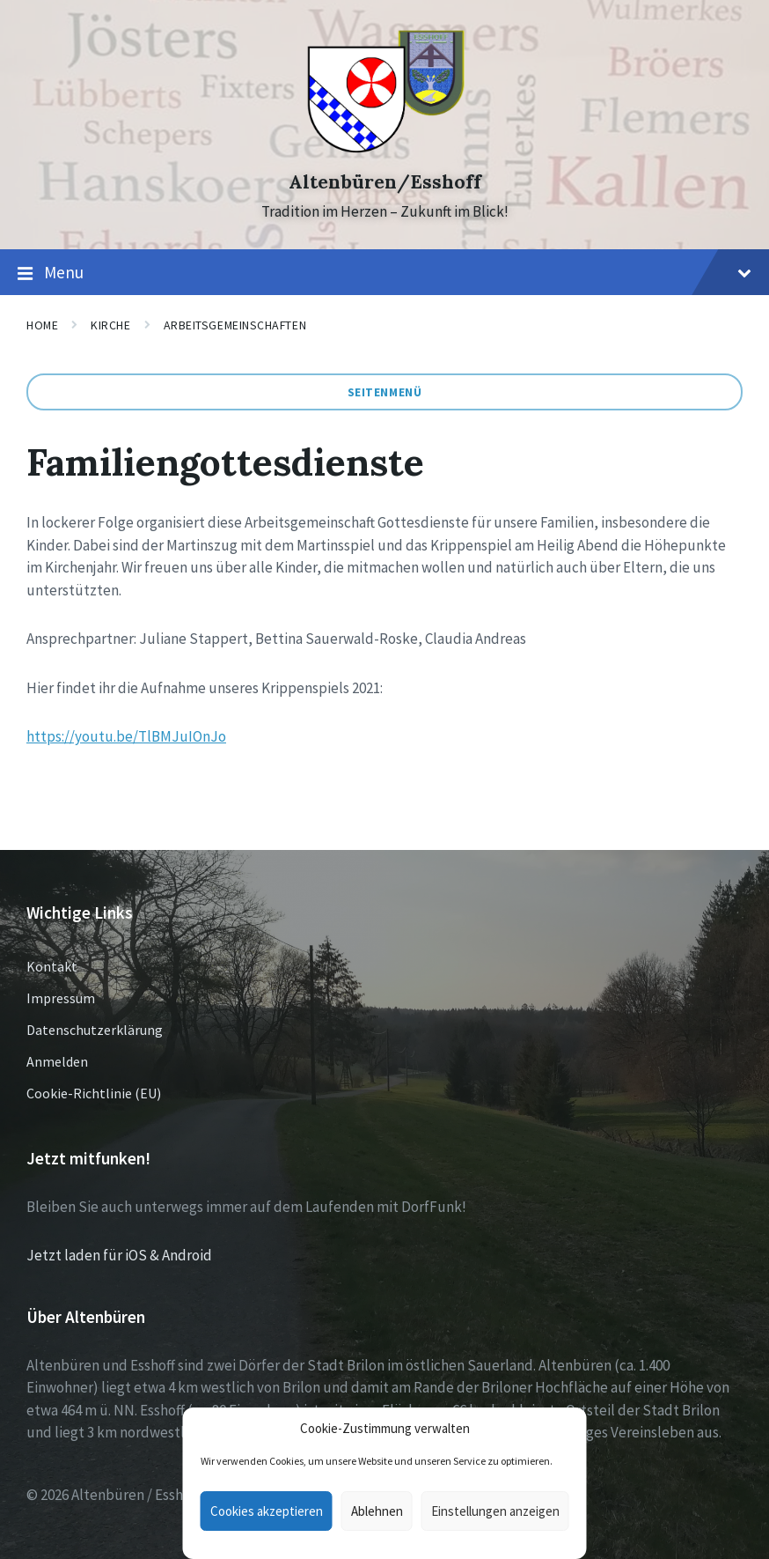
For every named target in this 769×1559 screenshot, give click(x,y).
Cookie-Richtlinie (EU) (93, 1093)
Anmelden (57, 1061)
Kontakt (51, 966)
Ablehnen (377, 1511)
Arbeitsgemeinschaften (235, 325)
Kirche (110, 325)
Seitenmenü (385, 392)
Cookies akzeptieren (266, 1511)
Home (42, 325)
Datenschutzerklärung (94, 1029)
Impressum (60, 998)
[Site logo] (385, 150)
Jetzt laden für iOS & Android (119, 1255)
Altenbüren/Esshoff (385, 182)
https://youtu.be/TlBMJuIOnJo (126, 736)
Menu (384, 273)
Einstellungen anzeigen (495, 1511)
